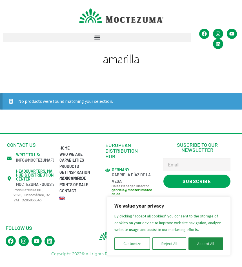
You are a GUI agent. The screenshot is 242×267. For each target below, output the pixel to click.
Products (69, 166)
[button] (97, 37)
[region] (169, 226)
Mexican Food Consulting (72, 178)
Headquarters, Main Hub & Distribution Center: (36, 175)
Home (64, 148)
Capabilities (71, 160)
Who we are (71, 154)
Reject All (169, 243)
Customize (132, 243)
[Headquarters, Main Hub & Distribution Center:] (9, 178)
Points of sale (73, 184)
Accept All (205, 243)
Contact (67, 190)
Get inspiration (74, 172)
